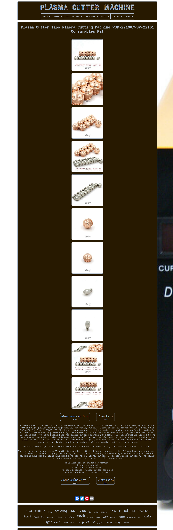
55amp (50, 512)
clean (36, 516)
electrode (90, 517)
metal (96, 512)
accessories (50, 517)
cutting (85, 510)
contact (104, 512)
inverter (143, 511)
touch (57, 522)
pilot (29, 511)
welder (147, 516)
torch (81, 516)
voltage (118, 522)
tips (139, 517)
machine (127, 510)
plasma (88, 521)
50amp (109, 522)
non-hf (126, 523)
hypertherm (69, 517)
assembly (97, 517)
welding (61, 511)
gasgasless (100, 523)
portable (58, 517)
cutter (40, 510)
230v (105, 516)
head (78, 523)
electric (113, 517)
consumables (131, 517)
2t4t (42, 517)
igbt (49, 522)
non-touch (68, 522)
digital (27, 516)
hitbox (74, 511)
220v (112, 511)
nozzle (122, 516)
